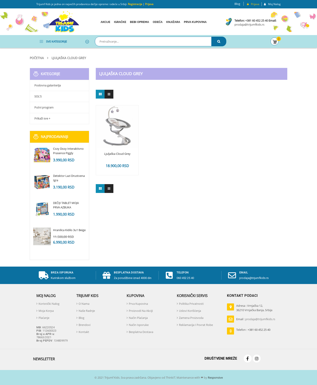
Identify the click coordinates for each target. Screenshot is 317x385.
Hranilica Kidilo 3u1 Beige (69, 230)
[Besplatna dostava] (107, 275)
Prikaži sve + (42, 118)
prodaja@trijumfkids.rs (249, 24)
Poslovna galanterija (47, 85)
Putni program (43, 107)
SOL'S (38, 96)
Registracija (134, 4)
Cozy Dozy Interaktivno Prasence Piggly (68, 151)
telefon (183, 272)
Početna (37, 58)
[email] (232, 275)
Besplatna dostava (129, 272)
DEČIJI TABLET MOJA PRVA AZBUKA (66, 205)
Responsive (215, 377)
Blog (237, 4)
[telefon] (169, 275)
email (243, 272)
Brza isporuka (62, 272)
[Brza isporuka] (44, 275)
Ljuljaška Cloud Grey (117, 154)
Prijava (149, 4)
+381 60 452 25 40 (256, 20)
